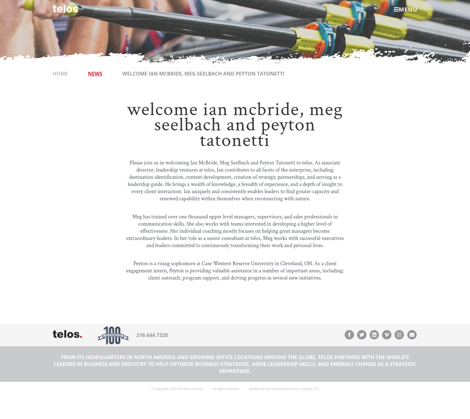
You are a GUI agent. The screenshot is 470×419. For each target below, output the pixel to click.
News (95, 73)
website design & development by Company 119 (284, 389)
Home (60, 73)
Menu (406, 9)
